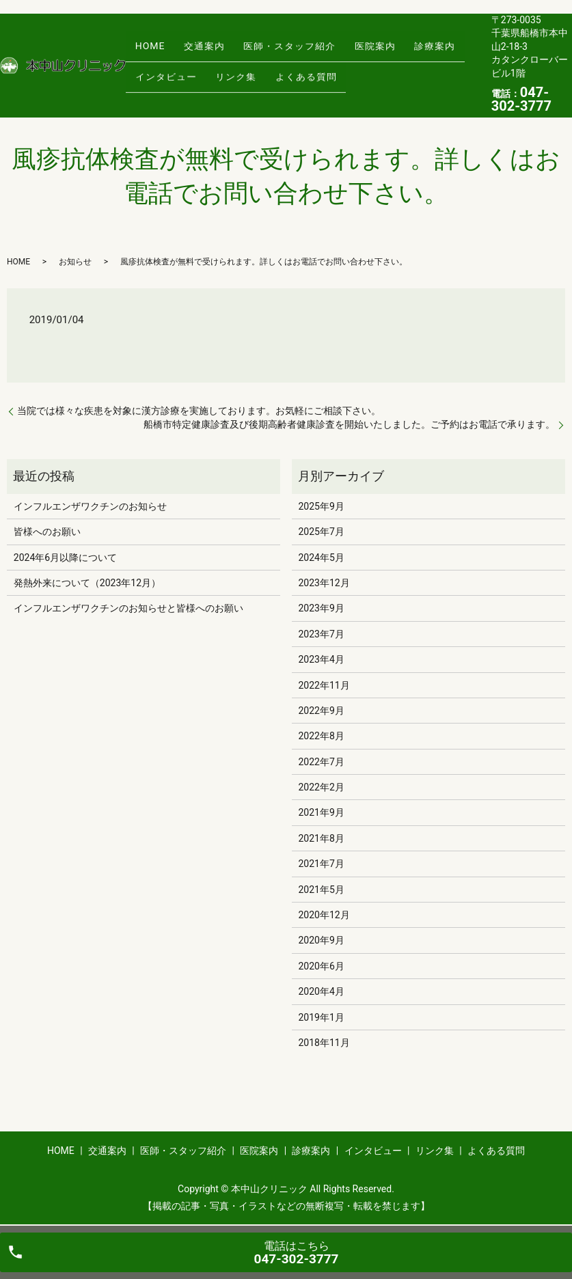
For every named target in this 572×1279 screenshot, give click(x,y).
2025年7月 (321, 531)
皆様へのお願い (47, 531)
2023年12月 (323, 582)
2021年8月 (321, 838)
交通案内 (190, 53)
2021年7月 (321, 863)
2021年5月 (321, 889)
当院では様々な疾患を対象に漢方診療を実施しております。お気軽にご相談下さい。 (199, 410)
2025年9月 (321, 506)
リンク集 (222, 75)
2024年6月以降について (65, 557)
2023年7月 (321, 634)
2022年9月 (321, 710)
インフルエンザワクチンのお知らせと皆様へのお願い (128, 608)
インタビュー (161, 75)
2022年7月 (321, 761)
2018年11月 (323, 1042)
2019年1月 (321, 1017)
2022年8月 (321, 735)
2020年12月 (323, 914)
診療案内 (393, 53)
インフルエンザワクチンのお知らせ (90, 506)
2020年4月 (321, 991)
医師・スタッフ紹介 (267, 53)
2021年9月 (321, 812)
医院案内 (343, 53)
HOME (146, 53)
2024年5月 (321, 557)
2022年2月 (321, 787)
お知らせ (75, 261)
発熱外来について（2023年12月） (87, 582)
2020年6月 (321, 966)
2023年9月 (321, 608)
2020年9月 (321, 940)
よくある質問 (283, 75)
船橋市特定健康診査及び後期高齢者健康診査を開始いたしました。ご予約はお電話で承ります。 (349, 424)
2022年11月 (323, 685)
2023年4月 (321, 659)
